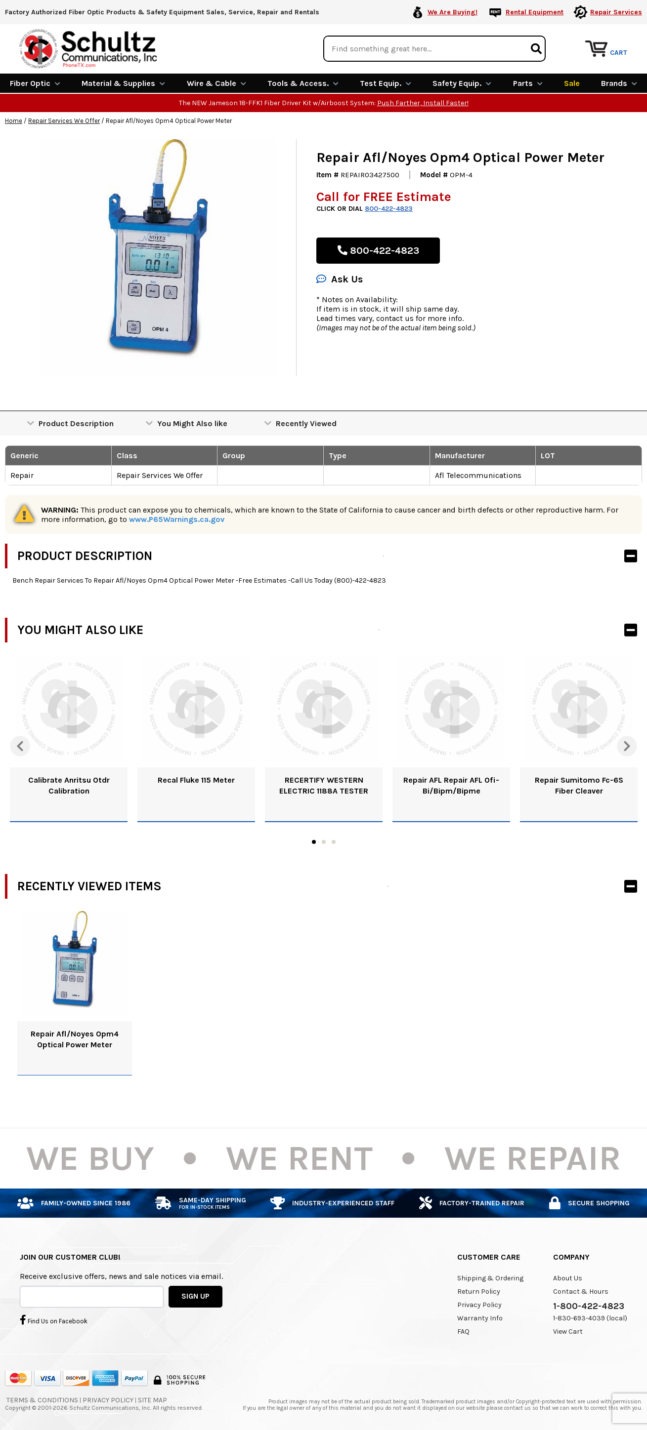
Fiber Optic (35, 82)
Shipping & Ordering (490, 1277)
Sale (572, 82)
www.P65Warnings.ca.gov (176, 518)
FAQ (463, 1330)
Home (13, 120)
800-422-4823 (389, 208)
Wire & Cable (216, 82)
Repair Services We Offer (64, 120)
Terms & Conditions (42, 1399)
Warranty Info (480, 1317)
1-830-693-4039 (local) (590, 1317)
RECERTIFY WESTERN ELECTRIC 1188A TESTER (323, 785)
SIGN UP (195, 1295)
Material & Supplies (123, 82)
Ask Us (339, 278)
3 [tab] (334, 841)
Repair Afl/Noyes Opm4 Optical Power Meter (75, 1038)
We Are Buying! (452, 12)
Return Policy (478, 1290)
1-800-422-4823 (588, 1305)
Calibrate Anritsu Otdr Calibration (69, 785)
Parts (528, 82)
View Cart (568, 1330)
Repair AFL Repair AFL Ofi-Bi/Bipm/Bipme (451, 785)
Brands (619, 82)
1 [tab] (314, 841)
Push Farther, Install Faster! (423, 102)
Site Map (152, 1399)
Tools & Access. (303, 82)
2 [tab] (324, 841)
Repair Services (616, 12)
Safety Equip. (461, 82)
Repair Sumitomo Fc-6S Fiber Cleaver (579, 785)
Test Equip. (385, 82)
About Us (567, 1277)
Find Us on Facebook (53, 1319)
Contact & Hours (580, 1290)
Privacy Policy (479, 1304)
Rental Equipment (534, 12)
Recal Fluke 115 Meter (196, 779)
